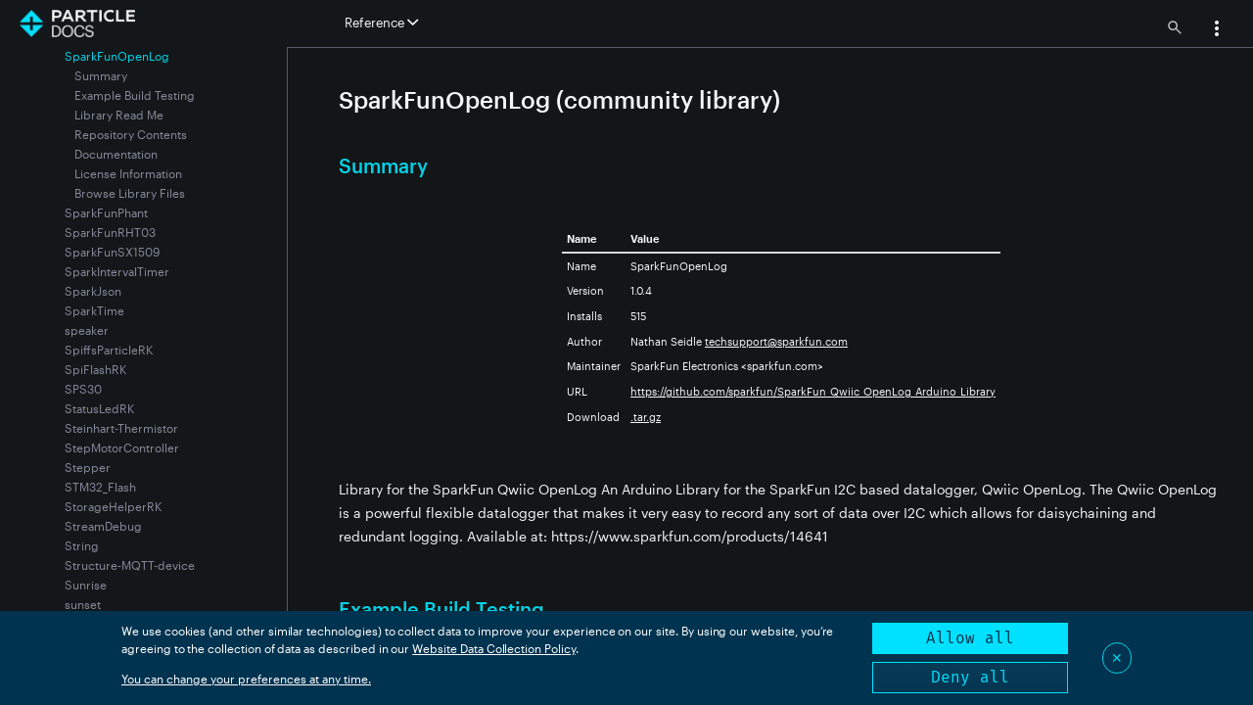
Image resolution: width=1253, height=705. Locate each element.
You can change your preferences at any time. (246, 678)
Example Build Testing (134, 95)
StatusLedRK (99, 408)
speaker (87, 330)
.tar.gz (645, 416)
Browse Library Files (129, 193)
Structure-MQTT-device (130, 565)
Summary (100, 75)
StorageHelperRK (113, 506)
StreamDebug (103, 526)
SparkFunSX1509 (112, 251)
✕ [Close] (1117, 657)
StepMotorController (122, 447)
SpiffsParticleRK (109, 349)
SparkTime (94, 310)
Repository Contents (130, 134)
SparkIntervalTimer (117, 271)
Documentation (116, 154)
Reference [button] (381, 22)
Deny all (970, 677)
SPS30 (83, 389)
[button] (1217, 30)
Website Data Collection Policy (494, 648)
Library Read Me (118, 114)
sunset (83, 604)
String (82, 545)
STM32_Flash (100, 487)
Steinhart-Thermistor (121, 428)
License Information (128, 173)
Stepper (88, 467)
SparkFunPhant (106, 212)
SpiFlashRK (95, 369)
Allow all (970, 638)
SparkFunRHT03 (110, 232)
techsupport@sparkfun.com (776, 341)
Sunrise (86, 584)
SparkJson (93, 291)
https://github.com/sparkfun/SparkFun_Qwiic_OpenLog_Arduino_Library (813, 391)
